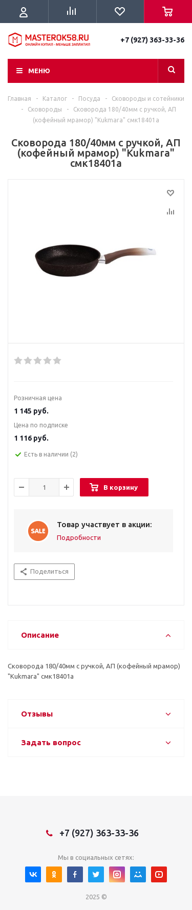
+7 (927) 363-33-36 (152, 40)
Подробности (79, 537)
